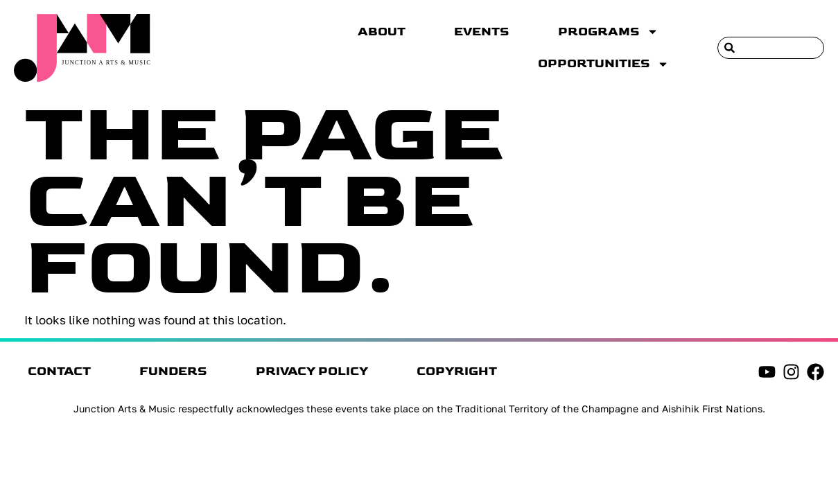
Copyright (457, 371)
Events (481, 32)
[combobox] (770, 48)
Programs (608, 31)
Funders (173, 371)
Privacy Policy (312, 371)
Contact (59, 371)
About (381, 32)
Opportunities (603, 64)
